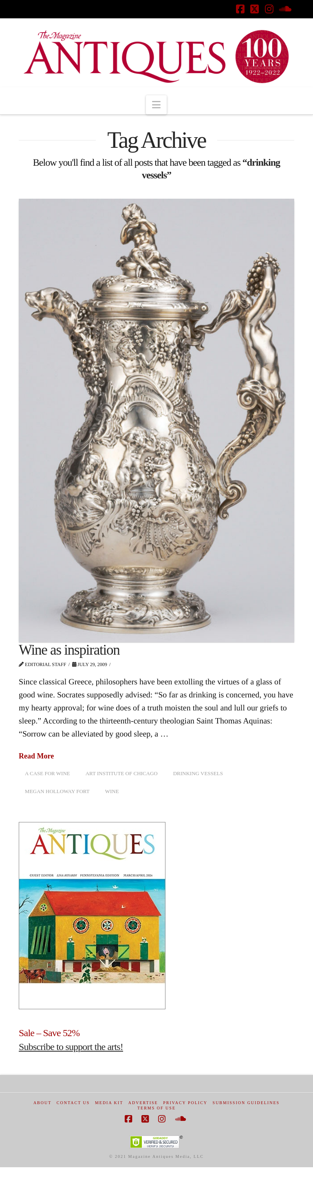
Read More (36, 756)
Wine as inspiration (69, 650)
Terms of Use (156, 1108)
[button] (156, 104)
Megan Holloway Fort (57, 791)
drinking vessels (198, 773)
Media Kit (109, 1102)
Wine (112, 791)
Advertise (143, 1102)
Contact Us (73, 1102)
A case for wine (47, 773)
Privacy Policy (185, 1102)
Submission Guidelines (246, 1102)
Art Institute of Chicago (122, 773)
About (42, 1102)
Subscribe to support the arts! (71, 1046)
